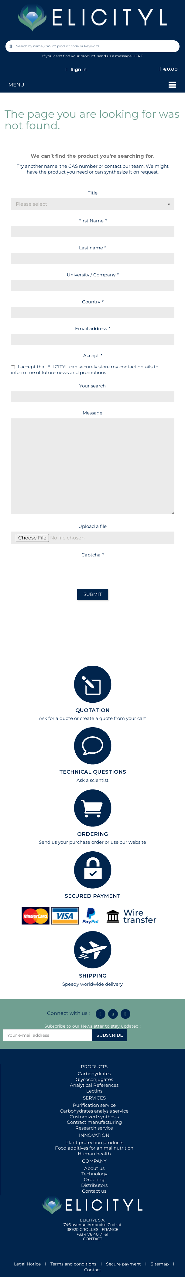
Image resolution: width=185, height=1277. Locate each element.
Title (93, 193)
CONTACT (92, 1238)
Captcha (92, 555)
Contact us (94, 1191)
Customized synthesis (94, 1117)
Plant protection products (94, 1142)
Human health (94, 1154)
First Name (92, 221)
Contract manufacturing (94, 1122)
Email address (92, 328)
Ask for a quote (56, 718)
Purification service (94, 1105)
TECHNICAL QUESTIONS (92, 772)
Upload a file (92, 526)
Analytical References (94, 1085)
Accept (92, 355)
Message (92, 413)
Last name (92, 248)
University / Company (92, 275)
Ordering (94, 1179)
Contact (92, 1269)
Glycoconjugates (94, 1079)
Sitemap (160, 1264)
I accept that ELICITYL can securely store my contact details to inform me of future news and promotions (84, 369)
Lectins (94, 1091)
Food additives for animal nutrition (94, 1148)
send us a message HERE (120, 56)
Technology (94, 1174)
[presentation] (57, 572)
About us (94, 1168)
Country (92, 302)
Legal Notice (27, 1264)
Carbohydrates (94, 1073)
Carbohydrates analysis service (94, 1111)
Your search (92, 386)
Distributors (94, 1185)
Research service (94, 1128)
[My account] (76, 69)
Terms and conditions (73, 1264)
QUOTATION (92, 710)
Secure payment (123, 1264)
